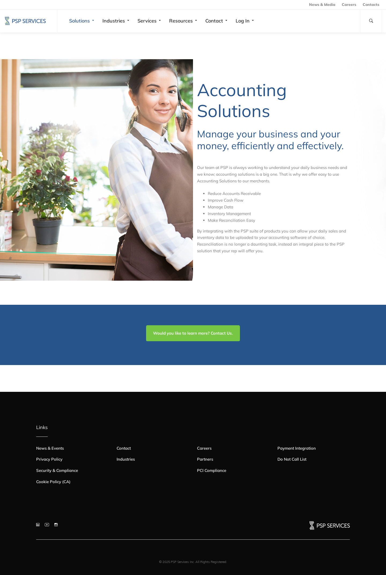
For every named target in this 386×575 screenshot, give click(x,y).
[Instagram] (56, 524)
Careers (349, 4)
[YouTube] (47, 524)
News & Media (322, 4)
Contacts (371, 4)
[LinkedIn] (38, 524)
